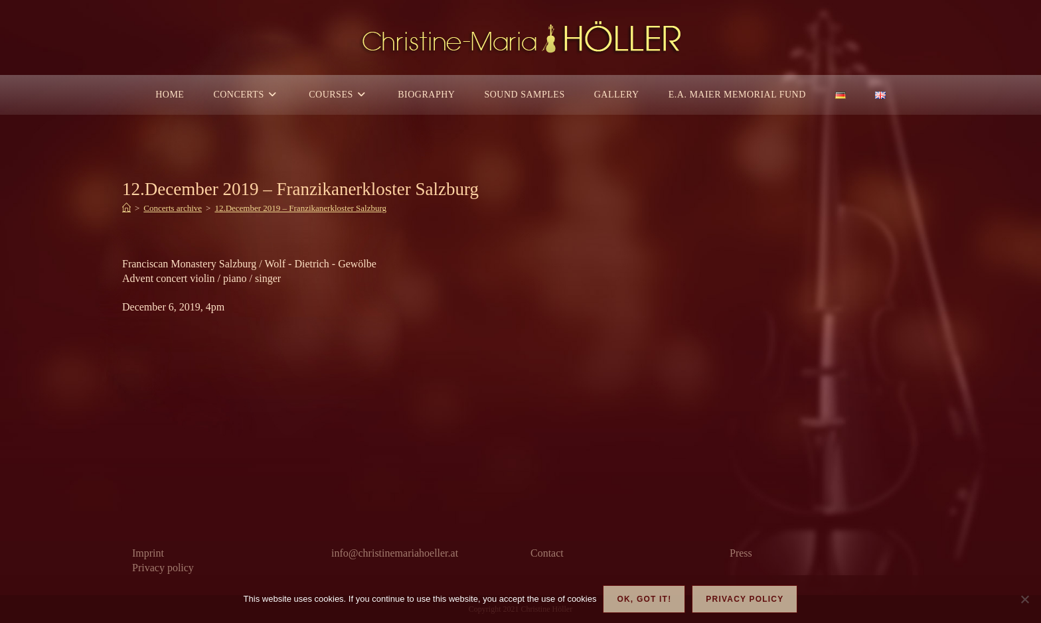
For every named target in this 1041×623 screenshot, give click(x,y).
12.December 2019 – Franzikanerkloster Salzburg (300, 208)
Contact (547, 553)
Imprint (148, 553)
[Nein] (1024, 599)
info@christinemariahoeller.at (394, 553)
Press (741, 553)
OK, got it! (644, 599)
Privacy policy (163, 567)
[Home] (126, 208)
